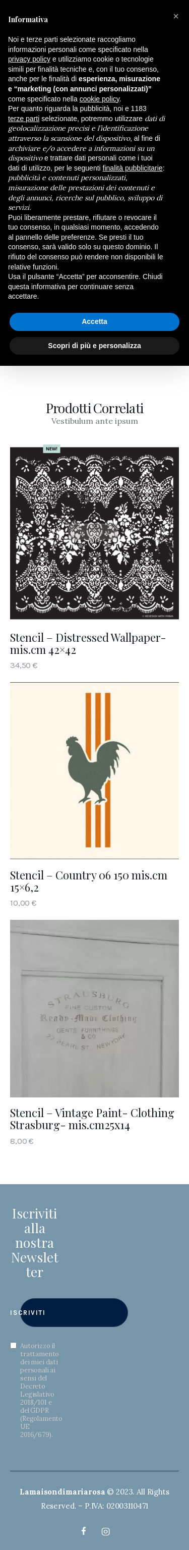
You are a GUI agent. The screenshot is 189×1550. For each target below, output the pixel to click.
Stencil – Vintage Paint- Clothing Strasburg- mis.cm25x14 (92, 1118)
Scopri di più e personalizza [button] (94, 346)
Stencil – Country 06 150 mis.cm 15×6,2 (88, 881)
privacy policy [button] (29, 59)
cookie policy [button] (99, 99)
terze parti (23, 119)
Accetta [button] (94, 321)
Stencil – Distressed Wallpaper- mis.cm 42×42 (88, 643)
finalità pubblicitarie (133, 168)
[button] (176, 16)
